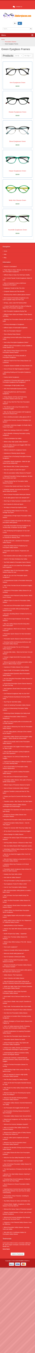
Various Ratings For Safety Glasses (13, 834)
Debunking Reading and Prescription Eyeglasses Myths (17, 373)
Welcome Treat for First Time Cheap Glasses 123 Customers (17, 361)
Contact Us (19, 6)
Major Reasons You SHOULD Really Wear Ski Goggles (16, 757)
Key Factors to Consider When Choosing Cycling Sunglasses (17, 1017)
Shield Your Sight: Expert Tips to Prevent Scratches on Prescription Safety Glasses (17, 987)
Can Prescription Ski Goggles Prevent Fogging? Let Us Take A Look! (17, 747)
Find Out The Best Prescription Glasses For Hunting (15, 1065)
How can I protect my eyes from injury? (14, 469)
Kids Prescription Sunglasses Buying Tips (15, 311)
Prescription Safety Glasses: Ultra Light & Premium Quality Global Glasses (17, 780)
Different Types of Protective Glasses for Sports (17, 785)
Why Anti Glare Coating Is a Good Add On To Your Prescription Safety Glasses (17, 860)
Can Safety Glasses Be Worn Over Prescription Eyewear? (16, 1153)
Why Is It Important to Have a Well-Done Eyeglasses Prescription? (14, 284)
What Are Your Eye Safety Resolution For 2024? (17, 1157)
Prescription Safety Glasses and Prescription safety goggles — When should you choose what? (17, 737)
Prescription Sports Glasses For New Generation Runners (17, 634)
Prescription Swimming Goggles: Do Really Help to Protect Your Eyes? (17, 426)
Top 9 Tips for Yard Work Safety (12, 702)
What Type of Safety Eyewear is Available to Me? (17, 501)
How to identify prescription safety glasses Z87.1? (17, 417)
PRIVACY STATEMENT (10, 266)
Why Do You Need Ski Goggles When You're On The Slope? (16, 855)
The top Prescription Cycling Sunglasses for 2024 (17, 880)
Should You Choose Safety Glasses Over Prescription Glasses (14, 815)
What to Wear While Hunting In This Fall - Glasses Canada (17, 942)
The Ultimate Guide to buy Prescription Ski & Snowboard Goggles (15, 407)
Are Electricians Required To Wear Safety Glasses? (18, 1009)
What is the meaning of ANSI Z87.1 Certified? (16, 430)
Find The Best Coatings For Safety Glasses (16, 1079)
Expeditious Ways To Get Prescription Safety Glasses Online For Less (15, 571)
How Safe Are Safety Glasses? (12, 877)
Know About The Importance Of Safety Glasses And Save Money (17, 810)
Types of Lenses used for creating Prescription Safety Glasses (16, 772)
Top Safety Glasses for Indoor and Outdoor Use (17, 1201)
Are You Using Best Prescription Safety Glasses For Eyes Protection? (17, 679)
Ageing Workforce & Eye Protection (13, 925)
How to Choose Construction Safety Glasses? (16, 788)
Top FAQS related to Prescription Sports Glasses (17, 562)
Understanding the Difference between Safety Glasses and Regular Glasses (16, 1053)
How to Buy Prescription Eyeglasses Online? (16, 342)
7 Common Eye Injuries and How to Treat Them (17, 486)
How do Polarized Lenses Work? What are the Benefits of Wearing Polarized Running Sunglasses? (17, 982)
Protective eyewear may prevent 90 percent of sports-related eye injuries (16, 490)
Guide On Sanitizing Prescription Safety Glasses (17, 705)
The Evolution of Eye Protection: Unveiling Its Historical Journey (16, 1196)
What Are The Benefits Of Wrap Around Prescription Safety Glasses (17, 1148)
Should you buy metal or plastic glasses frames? (17, 294)
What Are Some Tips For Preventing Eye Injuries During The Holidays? (16, 1093)
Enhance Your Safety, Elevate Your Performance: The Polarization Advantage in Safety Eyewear (17, 1048)
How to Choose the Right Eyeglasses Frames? (17, 369)
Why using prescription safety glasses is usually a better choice (17, 891)
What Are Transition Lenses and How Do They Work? (16, 792)
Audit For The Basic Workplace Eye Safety (15, 559)
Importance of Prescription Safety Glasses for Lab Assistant (17, 591)
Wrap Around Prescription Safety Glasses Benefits (17, 819)
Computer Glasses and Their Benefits (14, 291)
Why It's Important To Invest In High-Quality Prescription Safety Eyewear (15, 1075)
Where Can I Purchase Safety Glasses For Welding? (15, 937)
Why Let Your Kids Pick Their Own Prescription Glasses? (16, 402)
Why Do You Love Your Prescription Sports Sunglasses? (15, 576)
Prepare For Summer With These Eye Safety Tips (17, 828)
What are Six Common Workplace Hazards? (16, 1124)
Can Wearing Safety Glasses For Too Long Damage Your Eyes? (15, 511)
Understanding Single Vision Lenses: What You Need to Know (16, 1070)
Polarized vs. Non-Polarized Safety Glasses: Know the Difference (17, 1223)
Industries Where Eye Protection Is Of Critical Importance (16, 865)
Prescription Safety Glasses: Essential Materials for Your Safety (17, 1103)
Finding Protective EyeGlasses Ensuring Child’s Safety (16, 697)
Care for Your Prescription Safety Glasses (15, 887)
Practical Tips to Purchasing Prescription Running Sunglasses (17, 457)
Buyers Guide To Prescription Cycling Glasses (16, 670)
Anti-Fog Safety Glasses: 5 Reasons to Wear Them (18, 842)
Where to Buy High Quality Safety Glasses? (16, 441)
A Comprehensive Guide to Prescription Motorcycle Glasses (17, 581)
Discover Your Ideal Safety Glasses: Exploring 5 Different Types (16, 1175)
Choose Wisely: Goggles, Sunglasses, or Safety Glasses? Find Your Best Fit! (16, 1205)
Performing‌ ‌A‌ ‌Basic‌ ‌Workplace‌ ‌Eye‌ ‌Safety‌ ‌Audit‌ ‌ (17, 713)
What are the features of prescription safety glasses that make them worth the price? (17, 970)
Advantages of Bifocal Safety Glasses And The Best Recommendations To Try (17, 850)
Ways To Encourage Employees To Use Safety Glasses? (16, 619)
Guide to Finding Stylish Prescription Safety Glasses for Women (15, 960)
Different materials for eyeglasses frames (15, 450)
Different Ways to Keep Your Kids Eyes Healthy (17, 275)
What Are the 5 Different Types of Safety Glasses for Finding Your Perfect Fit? (17, 1133)
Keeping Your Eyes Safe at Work (13, 874)
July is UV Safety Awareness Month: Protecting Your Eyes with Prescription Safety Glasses (16, 1027)
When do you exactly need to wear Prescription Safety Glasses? (16, 742)
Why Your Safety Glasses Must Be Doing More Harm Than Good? (16, 624)
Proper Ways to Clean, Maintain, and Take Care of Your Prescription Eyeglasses (17, 270)
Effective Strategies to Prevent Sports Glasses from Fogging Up (17, 1022)
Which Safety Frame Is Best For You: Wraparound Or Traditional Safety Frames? (17, 921)
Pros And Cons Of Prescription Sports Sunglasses (17, 605)
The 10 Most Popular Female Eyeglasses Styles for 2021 (17, 279)
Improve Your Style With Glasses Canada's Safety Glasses (17, 929)
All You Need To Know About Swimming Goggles (17, 831)
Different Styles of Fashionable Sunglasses (15, 327)
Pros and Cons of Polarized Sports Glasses (16, 776)
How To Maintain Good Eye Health (13, 1161)
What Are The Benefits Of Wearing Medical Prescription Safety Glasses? (15, 1098)
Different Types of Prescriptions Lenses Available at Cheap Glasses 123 (17, 346)
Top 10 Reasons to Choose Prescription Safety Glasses (16, 1185)
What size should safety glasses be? (14, 953)
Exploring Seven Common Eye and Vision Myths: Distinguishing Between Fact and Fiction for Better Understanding (17, 1190)
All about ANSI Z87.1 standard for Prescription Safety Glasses (16, 541)
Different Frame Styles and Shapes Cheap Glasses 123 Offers (17, 315)
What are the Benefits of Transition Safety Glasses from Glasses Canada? (17, 965)
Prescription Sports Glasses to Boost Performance (17, 638)
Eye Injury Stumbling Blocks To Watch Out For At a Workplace (17, 614)
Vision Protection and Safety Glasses (14, 978)
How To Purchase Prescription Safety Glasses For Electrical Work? (17, 1165)
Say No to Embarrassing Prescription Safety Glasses (15, 709)
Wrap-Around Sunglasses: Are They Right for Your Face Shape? (17, 1120)
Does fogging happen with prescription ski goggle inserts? (17, 916)
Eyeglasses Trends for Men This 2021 (14, 288)
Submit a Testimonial (17, 1254)
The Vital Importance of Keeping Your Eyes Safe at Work (17, 1170)
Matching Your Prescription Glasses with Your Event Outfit (17, 320)
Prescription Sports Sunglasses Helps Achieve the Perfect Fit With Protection (17, 870)
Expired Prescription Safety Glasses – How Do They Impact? (16, 823)
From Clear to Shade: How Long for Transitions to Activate (17, 1002)
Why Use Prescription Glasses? (12, 331)
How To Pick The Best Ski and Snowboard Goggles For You (17, 586)
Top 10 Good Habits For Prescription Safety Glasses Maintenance (15, 767)
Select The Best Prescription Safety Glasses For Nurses (16, 901)
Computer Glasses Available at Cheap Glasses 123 (18, 365)
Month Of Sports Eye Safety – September (15, 933)
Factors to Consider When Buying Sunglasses (16, 950)
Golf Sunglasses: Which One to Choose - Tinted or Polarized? (17, 629)
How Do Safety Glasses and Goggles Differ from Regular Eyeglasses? (16, 445)
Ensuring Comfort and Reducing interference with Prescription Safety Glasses (17, 642)
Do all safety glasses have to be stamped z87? (17, 497)
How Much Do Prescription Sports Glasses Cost (17, 1036)
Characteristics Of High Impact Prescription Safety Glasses (17, 516)
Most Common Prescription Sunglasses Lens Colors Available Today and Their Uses (16, 298)
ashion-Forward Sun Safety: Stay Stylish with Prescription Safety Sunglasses (16, 1043)
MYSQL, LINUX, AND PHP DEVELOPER (15, 303)
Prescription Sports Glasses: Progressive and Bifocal (16, 551)
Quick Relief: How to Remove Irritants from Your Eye (16, 997)
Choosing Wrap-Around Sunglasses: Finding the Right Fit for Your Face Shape (16, 1180)
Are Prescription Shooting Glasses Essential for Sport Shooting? (16, 1111)
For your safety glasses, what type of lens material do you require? (17, 732)
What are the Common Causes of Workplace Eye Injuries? (17, 421)
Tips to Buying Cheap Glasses (12, 334)
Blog (5, 257)
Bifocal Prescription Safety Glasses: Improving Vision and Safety (16, 1228)
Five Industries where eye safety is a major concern (18, 555)
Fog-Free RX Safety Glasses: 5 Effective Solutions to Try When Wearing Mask (17, 762)
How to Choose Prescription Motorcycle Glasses (17, 494)
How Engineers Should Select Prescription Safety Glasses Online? (17, 906)
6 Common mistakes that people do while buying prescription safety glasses (16, 521)
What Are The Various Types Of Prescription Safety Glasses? (17, 838)
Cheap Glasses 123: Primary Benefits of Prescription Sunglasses (14, 356)
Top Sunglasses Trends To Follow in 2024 (15, 884)
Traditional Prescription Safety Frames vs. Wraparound (15, 717)
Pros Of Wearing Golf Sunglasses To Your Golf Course (16, 531)
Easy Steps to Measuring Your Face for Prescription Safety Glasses (17, 727)
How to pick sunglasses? (10, 947)
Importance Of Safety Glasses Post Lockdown (16, 667)
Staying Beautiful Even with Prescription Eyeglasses (14, 392)
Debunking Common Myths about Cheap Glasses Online (17, 338)
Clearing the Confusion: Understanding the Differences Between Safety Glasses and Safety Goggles (16, 1059)
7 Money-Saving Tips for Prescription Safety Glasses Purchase (15, 482)
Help (5, 254)
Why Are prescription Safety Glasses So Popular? (17, 473)
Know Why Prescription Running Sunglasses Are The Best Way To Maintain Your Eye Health (17, 526)
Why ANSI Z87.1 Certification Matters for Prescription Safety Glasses (14, 1233)
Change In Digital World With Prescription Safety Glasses (16, 658)
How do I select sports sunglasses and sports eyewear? (16, 1138)
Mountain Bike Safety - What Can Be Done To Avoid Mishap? (17, 653)
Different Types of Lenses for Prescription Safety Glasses (16, 601)
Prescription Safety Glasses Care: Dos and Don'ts (17, 1116)
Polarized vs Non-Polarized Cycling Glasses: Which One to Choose (17, 596)
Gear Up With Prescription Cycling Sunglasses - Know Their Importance (16, 752)
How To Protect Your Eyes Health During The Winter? (16, 896)
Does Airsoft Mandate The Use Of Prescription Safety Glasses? (16, 648)
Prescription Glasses (10, 41)
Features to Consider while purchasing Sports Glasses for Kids (16, 609)
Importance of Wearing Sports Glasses (14, 453)
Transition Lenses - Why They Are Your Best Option (18, 801)
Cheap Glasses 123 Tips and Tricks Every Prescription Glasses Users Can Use (15, 397)
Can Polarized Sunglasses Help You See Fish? (17, 693)
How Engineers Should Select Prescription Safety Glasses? (17, 689)
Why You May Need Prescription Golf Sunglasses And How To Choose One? (17, 412)
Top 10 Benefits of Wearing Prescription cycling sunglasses (16, 434)
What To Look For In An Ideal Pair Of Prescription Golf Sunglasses (17, 566)
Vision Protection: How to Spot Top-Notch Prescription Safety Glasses (14, 992)
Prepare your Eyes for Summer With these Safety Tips (17, 797)
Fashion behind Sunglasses (11, 377)
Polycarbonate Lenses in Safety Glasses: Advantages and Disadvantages (14, 805)
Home (3, 39)
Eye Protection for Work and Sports (13, 504)
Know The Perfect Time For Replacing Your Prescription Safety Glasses (15, 546)
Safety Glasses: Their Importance (13, 975)
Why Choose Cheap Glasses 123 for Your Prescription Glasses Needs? (15, 351)
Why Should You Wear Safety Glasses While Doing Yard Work (17, 1088)
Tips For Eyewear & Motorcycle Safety (14, 956)
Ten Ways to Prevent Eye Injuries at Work (15, 507)
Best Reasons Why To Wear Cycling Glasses (16, 466)
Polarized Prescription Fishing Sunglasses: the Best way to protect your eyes (17, 477)
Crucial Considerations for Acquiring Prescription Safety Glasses (16, 1032)
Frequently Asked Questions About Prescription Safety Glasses (16, 674)
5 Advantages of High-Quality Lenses (14, 385)
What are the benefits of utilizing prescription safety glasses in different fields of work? (17, 663)
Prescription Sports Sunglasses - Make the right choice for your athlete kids (16, 462)
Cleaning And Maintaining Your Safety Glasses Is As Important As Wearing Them (17, 536)
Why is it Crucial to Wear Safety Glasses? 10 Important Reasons (15, 1128)
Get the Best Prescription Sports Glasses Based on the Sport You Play (17, 684)
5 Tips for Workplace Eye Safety (12, 438)
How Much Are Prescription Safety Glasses (15, 1013)
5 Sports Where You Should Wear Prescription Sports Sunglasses (16, 911)
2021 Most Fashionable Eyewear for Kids (15, 388)
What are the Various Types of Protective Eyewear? (18, 1209)
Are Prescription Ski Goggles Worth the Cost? (16, 1107)
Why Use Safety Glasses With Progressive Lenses (18, 846)
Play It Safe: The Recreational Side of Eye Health (17, 1006)
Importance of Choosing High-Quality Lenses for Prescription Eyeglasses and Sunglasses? (16, 381)
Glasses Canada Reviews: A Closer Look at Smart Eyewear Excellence (17, 1213)
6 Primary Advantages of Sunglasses (14, 324)
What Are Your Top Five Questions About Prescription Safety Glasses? (14, 1143)
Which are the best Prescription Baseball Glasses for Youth (17, 1083)
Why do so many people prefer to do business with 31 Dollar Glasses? (17, 722)
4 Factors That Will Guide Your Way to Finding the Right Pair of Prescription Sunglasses (17, 307)
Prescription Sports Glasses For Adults (14, 1039)
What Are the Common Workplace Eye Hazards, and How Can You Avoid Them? (16, 1218)
